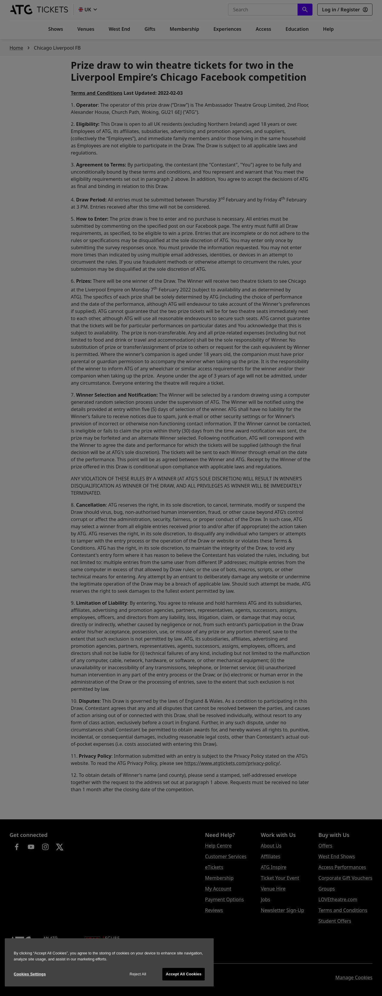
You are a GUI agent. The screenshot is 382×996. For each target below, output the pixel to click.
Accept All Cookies (183, 974)
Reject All (138, 974)
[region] (109, 962)
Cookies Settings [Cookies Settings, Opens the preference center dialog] (30, 974)
